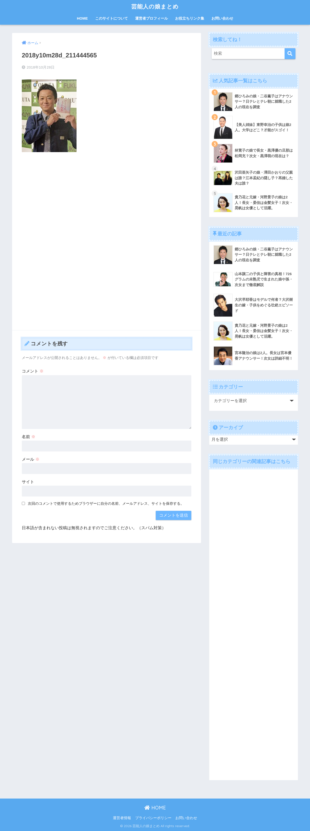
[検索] (290, 53)
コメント (33, 371)
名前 (28, 437)
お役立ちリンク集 (189, 18)
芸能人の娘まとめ (155, 6)
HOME (82, 18)
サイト (28, 482)
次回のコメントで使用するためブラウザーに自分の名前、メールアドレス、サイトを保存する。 (106, 503)
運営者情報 (122, 818)
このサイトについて (111, 18)
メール (30, 459)
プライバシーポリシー (153, 818)
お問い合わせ (222, 18)
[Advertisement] (106, 192)
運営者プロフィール (151, 18)
